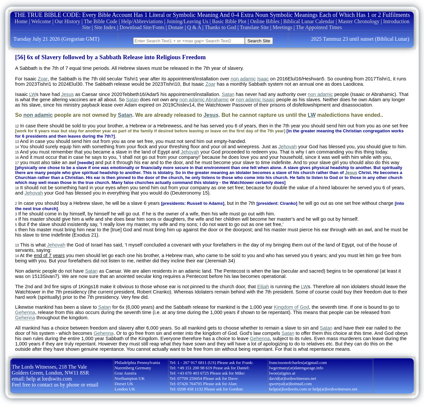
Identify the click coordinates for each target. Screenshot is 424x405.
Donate (176, 27)
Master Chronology (359, 21)
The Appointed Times (319, 27)
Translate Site (254, 27)
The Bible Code (100, 21)
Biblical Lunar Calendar (309, 21)
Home (21, 21)
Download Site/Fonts (142, 27)
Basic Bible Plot (229, 21)
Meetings (282, 27)
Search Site (258, 40)
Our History (67, 21)
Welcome (41, 21)
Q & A (194, 27)
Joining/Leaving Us (187, 21)
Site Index (105, 27)
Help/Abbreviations (142, 21)
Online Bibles (264, 21)
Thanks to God (220, 27)
